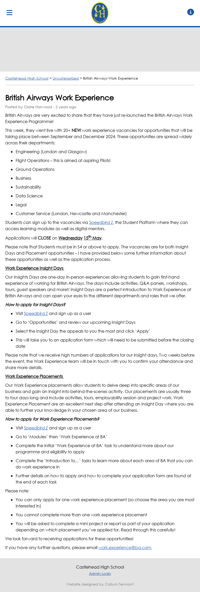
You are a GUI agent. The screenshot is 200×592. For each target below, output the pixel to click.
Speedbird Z (101, 222)
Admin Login (100, 573)
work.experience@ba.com (124, 547)
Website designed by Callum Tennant (100, 584)
